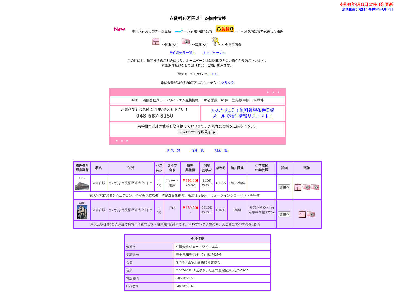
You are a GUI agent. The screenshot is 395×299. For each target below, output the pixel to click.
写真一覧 (197, 150)
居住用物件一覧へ (182, 53)
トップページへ (214, 53)
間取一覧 (173, 150)
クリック (227, 82)
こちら (213, 74)
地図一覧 (221, 150)
